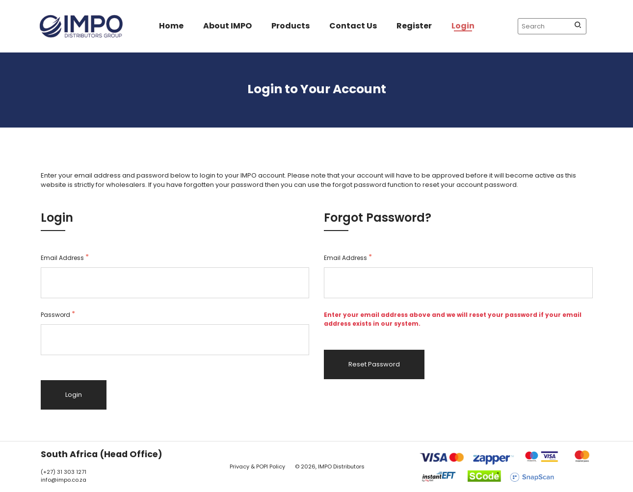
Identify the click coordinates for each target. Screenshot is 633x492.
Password (58, 315)
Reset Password (374, 364)
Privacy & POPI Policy (257, 466)
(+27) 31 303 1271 (63, 472)
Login (463, 25)
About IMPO (227, 25)
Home (171, 25)
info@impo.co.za (63, 480)
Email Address (65, 258)
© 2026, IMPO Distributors (330, 466)
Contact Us (353, 25)
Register (414, 25)
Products (290, 25)
